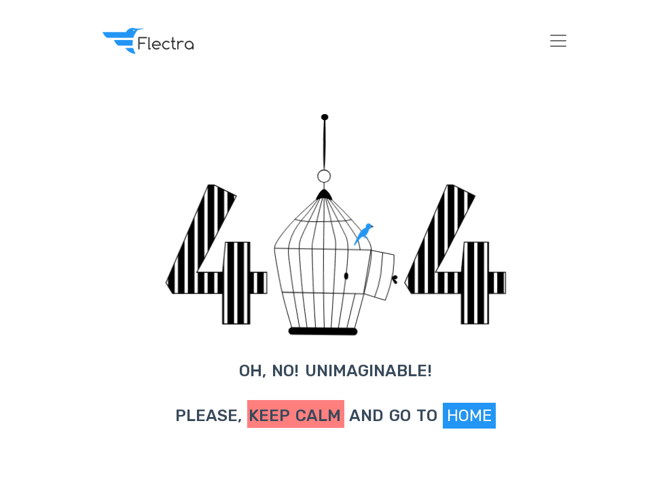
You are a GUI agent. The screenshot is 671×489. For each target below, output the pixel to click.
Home (469, 415)
